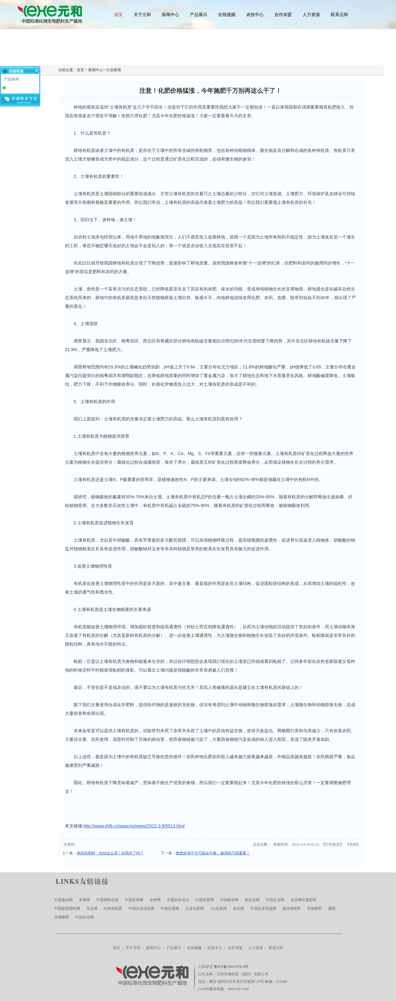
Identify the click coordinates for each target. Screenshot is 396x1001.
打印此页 (332, 844)
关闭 (353, 844)
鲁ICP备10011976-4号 (231, 966)
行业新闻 (113, 70)
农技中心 (255, 14)
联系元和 (339, 14)
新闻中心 (170, 14)
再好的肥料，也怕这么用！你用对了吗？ (110, 853)
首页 (118, 14)
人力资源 (311, 14)
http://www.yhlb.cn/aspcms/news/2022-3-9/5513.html (134, 825)
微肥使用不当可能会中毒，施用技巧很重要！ (213, 853)
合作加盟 (283, 14)
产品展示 (198, 14)
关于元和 (142, 14)
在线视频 (226, 14)
